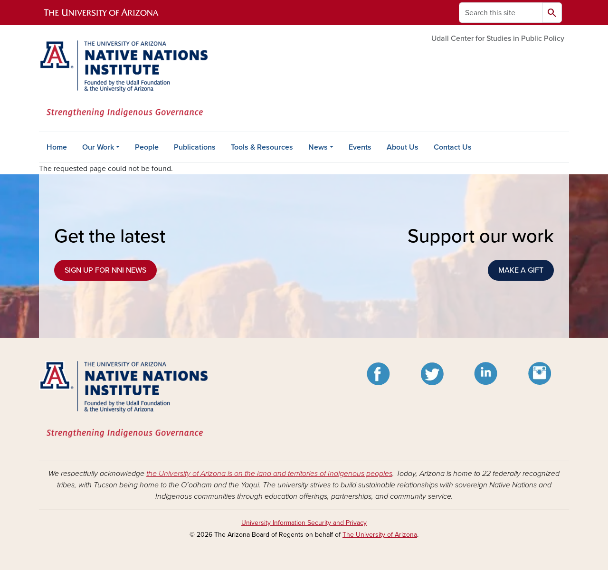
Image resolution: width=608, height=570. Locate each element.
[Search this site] (500, 12)
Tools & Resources (262, 147)
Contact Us (453, 147)
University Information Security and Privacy (304, 523)
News (318, 147)
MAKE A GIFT (520, 270)
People (147, 147)
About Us (402, 147)
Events (360, 147)
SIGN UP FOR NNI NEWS (105, 270)
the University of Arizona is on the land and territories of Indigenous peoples (269, 473)
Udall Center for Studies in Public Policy (497, 38)
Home (57, 147)
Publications (195, 147)
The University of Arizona (379, 535)
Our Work (98, 147)
